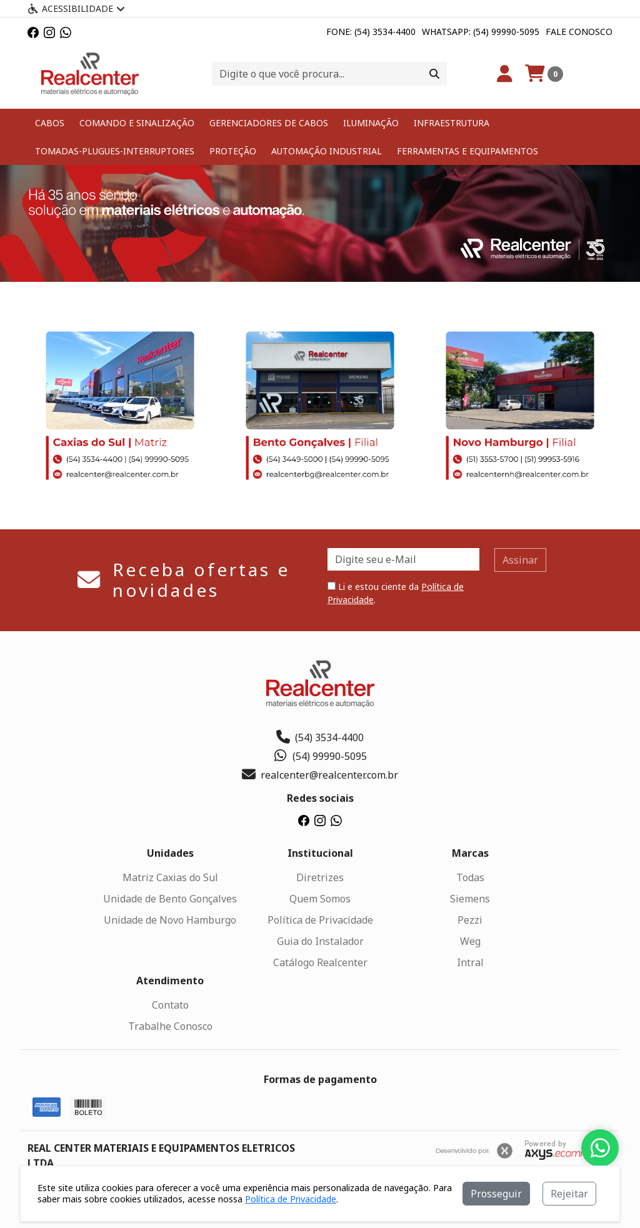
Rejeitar (569, 1194)
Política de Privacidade (320, 920)
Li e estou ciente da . (396, 593)
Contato (170, 1005)
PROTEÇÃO (232, 151)
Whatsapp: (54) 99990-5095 (480, 31)
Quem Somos (320, 899)
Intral (470, 962)
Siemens (470, 899)
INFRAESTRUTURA (451, 123)
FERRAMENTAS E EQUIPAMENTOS (467, 151)
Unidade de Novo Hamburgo (170, 920)
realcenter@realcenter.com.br (320, 774)
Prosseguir (496, 1194)
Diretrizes (320, 877)
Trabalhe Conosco (170, 1026)
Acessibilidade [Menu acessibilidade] (76, 8)
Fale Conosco (579, 31)
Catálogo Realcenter (320, 962)
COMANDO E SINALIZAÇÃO (136, 123)
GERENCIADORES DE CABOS (268, 123)
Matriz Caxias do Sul (170, 877)
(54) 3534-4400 (320, 737)
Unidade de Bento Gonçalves (170, 899)
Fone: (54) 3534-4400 (371, 31)
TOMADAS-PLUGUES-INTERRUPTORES (114, 151)
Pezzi (470, 920)
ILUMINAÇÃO (371, 123)
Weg (470, 941)
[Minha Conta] (504, 73)
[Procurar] (434, 74)
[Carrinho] (544, 73)
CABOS (49, 123)
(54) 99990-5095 (320, 756)
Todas (470, 877)
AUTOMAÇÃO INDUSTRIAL (326, 151)
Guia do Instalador (320, 941)
